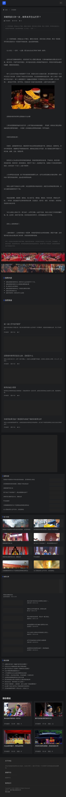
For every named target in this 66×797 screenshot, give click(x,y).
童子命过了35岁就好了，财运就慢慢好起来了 (15, 492)
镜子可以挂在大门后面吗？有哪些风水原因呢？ (17, 668)
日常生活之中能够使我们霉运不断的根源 (15, 666)
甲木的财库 (6, 501)
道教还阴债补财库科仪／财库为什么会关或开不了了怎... (21, 282)
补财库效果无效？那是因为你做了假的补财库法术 (23, 419)
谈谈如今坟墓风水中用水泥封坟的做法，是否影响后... (17, 529)
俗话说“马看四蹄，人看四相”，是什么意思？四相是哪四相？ (21, 684)
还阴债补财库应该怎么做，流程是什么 (18, 356)
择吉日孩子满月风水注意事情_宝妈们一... (38, 601)
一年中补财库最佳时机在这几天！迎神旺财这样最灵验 (33, 268)
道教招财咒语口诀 (8, 488)
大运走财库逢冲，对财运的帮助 (13, 746)
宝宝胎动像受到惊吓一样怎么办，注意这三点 (17, 688)
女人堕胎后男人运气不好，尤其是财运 (13, 509)
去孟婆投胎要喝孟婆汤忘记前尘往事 (14, 677)
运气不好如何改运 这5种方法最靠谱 (36, 640)
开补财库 (13, 10)
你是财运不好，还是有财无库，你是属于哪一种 (33, 257)
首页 (6, 10)
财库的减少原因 (10, 387)
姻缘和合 (8, 777)
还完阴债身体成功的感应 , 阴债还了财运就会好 (16, 483)
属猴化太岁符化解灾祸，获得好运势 (36, 609)
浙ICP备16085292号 (15, 790)
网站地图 (7, 791)
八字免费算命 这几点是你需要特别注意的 (16, 673)
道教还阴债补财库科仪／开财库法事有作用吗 (18, 288)
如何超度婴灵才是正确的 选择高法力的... (38, 624)
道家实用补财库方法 (11, 290)
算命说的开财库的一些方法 (12, 718)
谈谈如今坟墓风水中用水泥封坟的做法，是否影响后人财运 (19, 479)
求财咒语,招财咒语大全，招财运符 (12, 496)
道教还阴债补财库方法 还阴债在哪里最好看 (17, 284)
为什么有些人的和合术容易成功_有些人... (38, 632)
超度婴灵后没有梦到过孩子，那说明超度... (38, 648)
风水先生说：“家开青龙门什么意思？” (15, 681)
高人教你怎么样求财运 (12, 286)
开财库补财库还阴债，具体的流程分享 (46, 746)
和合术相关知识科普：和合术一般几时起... (38, 616)
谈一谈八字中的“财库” (12, 324)
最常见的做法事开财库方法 (43, 718)
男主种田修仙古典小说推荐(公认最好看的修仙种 (17, 679)
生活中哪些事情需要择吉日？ (12, 670)
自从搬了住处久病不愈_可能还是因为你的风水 (17, 686)
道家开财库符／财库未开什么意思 (15, 293)
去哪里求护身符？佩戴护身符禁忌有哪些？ (16, 664)
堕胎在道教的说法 (8, 594)
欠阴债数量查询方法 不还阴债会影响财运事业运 (16, 505)
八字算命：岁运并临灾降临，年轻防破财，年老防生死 (19, 675)
